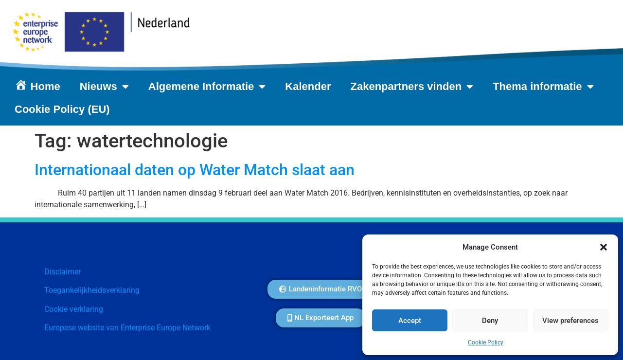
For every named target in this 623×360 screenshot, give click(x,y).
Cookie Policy (485, 342)
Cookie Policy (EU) (62, 109)
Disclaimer (62, 271)
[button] (603, 247)
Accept (409, 320)
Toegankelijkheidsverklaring (92, 290)
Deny (490, 320)
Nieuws (104, 86)
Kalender (308, 86)
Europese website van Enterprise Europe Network (127, 327)
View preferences (570, 320)
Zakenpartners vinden (412, 86)
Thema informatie (543, 86)
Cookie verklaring (73, 309)
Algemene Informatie (207, 86)
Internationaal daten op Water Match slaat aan (195, 170)
